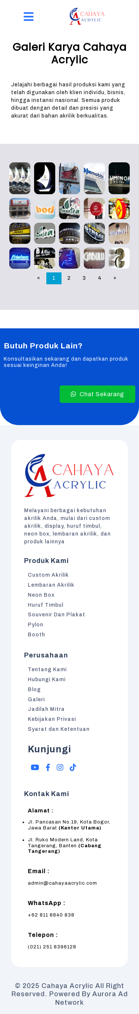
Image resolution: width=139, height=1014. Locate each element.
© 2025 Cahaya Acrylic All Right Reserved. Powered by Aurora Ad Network (69, 994)
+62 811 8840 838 (51, 915)
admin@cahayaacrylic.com (62, 883)
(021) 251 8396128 (52, 947)
